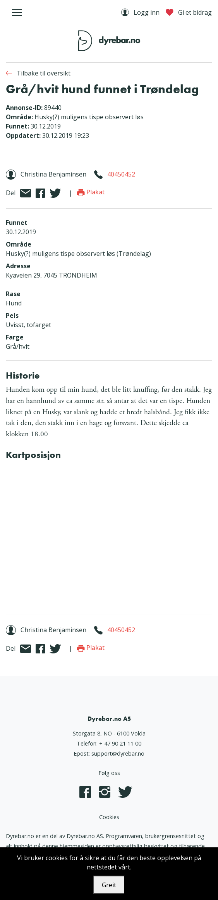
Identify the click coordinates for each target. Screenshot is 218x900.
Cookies (109, 817)
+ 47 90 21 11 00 (120, 743)
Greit (109, 885)
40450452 (121, 174)
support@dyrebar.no (117, 753)
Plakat (91, 192)
